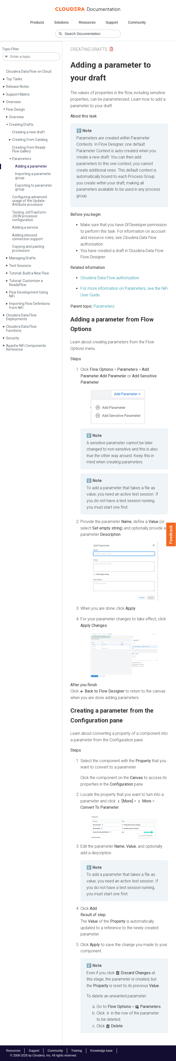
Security (12, 338)
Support (112, 22)
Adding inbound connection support (27, 237)
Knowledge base (101, 1050)
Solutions (61, 22)
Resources (87, 22)
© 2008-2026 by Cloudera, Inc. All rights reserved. (43, 1055)
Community (137, 22)
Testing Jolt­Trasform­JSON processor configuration (29, 216)
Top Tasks (14, 79)
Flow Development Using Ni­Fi (28, 294)
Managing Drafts (22, 258)
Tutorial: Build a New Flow (29, 273)
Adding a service (25, 227)
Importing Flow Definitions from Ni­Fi (29, 305)
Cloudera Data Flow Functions (21, 328)
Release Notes (17, 87)
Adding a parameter (31, 166)
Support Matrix (18, 94)
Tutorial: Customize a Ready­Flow (26, 283)
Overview (13, 102)
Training (76, 1050)
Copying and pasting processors (28, 248)
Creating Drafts (21, 125)
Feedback (171, 534)
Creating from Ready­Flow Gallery (29, 149)
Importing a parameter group (33, 176)
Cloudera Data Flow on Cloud (28, 71)
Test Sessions (20, 266)
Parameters (21, 159)
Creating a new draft (28, 132)
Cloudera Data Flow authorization (109, 277)
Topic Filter (10, 49)
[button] (118, 407)
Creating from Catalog (30, 140)
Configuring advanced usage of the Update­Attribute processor (29, 201)
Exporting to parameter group (33, 187)
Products (37, 22)
